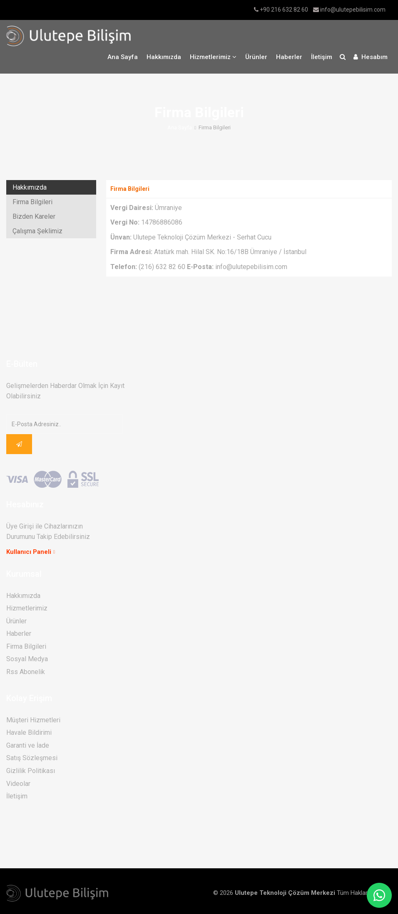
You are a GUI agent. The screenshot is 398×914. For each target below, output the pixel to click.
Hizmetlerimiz (26, 608)
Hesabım (370, 57)
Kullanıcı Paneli (28, 552)
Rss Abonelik (25, 672)
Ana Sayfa (122, 57)
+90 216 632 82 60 (284, 9)
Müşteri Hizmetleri (33, 720)
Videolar (18, 784)
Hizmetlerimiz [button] (213, 57)
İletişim (321, 57)
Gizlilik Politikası (30, 771)
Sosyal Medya (27, 659)
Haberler (289, 57)
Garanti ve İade (27, 745)
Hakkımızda (164, 57)
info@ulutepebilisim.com (353, 9)
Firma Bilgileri (32, 202)
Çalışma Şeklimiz (37, 231)
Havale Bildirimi (29, 732)
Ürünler (256, 57)
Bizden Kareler (33, 216)
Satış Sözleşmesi (31, 758)
